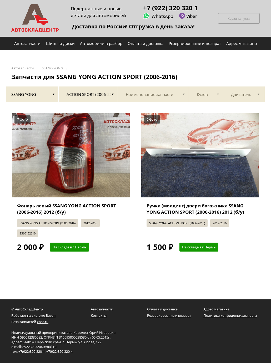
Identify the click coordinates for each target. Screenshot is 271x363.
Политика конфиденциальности (230, 315)
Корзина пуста (239, 19)
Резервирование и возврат (169, 315)
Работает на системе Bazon (33, 315)
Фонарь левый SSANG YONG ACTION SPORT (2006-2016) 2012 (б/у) (66, 209)
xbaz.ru (42, 321)
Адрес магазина (216, 309)
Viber (188, 16)
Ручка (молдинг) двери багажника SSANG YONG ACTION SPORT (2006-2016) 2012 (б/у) (195, 209)
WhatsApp (158, 16)
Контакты (99, 315)
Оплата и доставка (162, 309)
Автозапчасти (22, 68)
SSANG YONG (52, 68)
